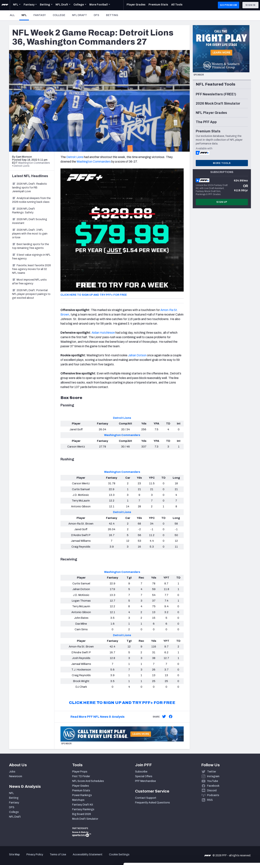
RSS (210, 800)
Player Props (79, 771)
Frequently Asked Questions (152, 802)
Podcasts (213, 795)
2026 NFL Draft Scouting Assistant (29, 221)
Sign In (250, 5)
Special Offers (143, 776)
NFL (25, 15)
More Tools (222, 163)
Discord (212, 790)
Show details (58, 857)
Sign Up (221, 202)
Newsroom (15, 776)
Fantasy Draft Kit (82, 804)
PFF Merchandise (145, 781)
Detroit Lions (74, 157)
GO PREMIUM (228, 5)
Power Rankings (82, 795)
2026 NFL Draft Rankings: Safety (23, 210)
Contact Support (145, 797)
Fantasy (39, 15)
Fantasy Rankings (83, 809)
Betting (112, 15)
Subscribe (141, 771)
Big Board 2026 (81, 814)
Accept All (228, 831)
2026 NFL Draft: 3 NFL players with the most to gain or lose (29, 233)
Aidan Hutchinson (103, 332)
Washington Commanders (94, 161)
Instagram (213, 776)
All (12, 15)
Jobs (12, 771)
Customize (228, 843)
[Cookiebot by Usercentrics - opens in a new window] (24, 857)
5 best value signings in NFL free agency (31, 256)
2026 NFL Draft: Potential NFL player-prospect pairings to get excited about (31, 294)
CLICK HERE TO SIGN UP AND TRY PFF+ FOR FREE (93, 294)
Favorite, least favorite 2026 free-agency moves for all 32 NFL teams (31, 269)
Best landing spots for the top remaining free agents (30, 246)
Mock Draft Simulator (85, 818)
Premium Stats (81, 790)
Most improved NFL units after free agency (29, 281)
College (59, 15)
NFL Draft (79, 15)
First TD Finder (81, 776)
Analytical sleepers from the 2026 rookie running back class (31, 200)
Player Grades (80, 785)
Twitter (211, 771)
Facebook (213, 785)
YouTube (212, 781)
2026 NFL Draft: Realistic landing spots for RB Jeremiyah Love (29, 187)
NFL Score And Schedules (88, 781)
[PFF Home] (5, 5)
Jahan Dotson (137, 355)
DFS (96, 15)
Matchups (78, 800)
